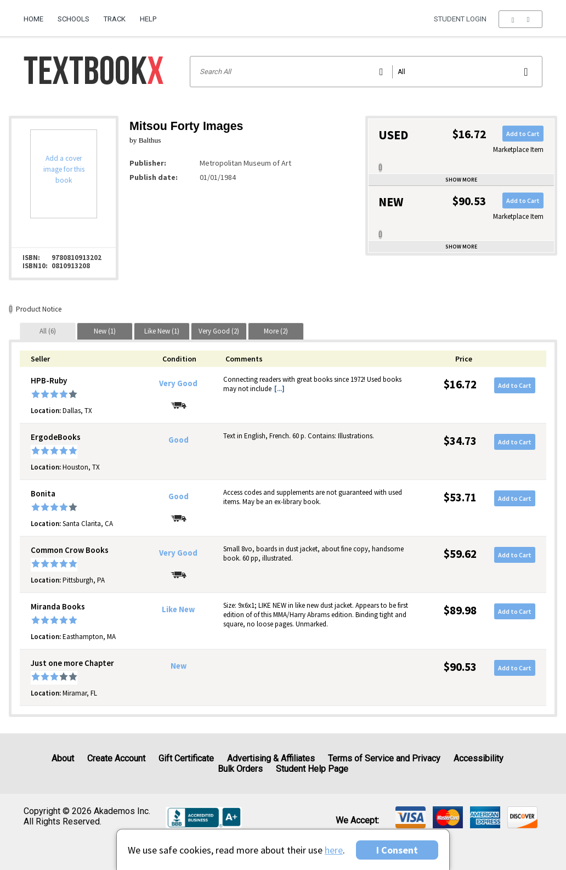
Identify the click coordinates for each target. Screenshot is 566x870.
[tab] (48, 331)
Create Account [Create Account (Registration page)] (116, 758)
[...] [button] (279, 388)
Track (115, 19)
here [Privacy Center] (334, 850)
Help (148, 19)
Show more (461, 179)
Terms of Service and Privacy (384, 758)
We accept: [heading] (357, 821)
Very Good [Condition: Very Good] (178, 383)
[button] (520, 19)
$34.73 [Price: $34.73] (460, 440)
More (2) (276, 331)
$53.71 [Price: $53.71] (460, 497)
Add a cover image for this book (63, 169)
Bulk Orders (240, 769)
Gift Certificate (186, 758)
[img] (410, 817)
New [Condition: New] (178, 666)
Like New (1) (161, 331)
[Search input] (366, 71)
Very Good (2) (219, 331)
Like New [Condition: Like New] (178, 609)
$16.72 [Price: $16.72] (460, 384)
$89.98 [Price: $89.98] (460, 610)
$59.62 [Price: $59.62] (460, 553)
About (63, 758)
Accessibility (478, 758)
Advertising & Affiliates (271, 758)
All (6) (47, 331)
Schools (73, 19)
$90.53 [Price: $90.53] (460, 666)
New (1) (105, 331)
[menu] (520, 19)
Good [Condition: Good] (178, 440)
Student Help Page (312, 769)
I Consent (397, 850)
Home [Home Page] (33, 19)
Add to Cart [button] (523, 133)
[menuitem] (37, 15)
